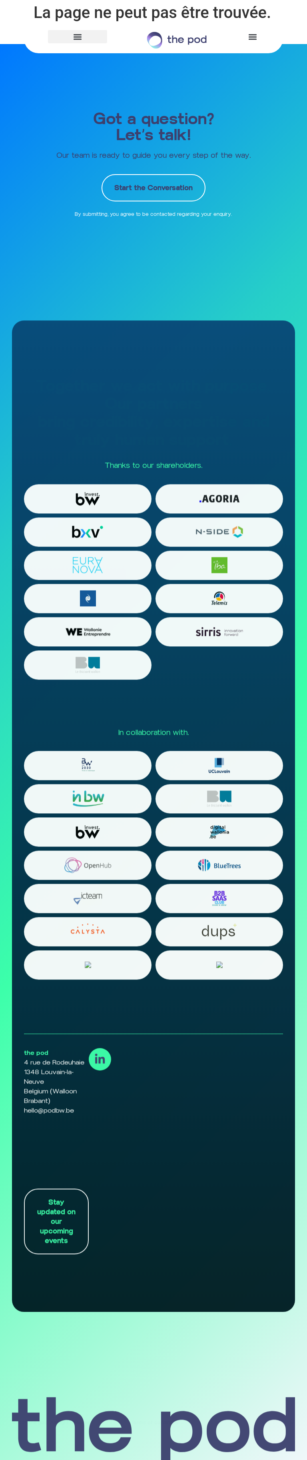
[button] (77, 36)
